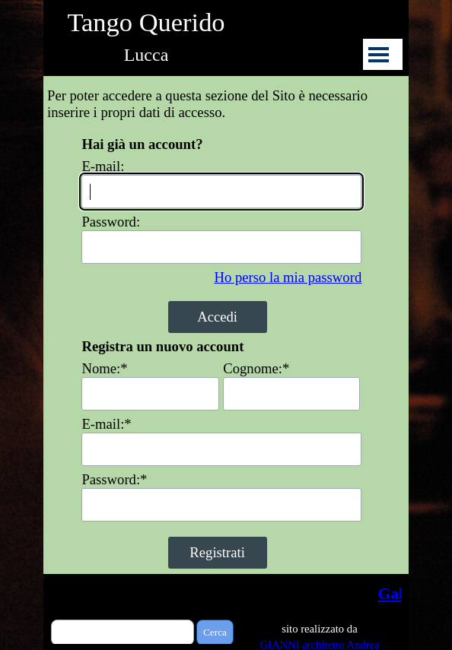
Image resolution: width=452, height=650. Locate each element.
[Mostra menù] (378, 54)
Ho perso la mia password (287, 277)
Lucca (146, 55)
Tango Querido (145, 22)
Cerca (215, 632)
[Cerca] (122, 632)
